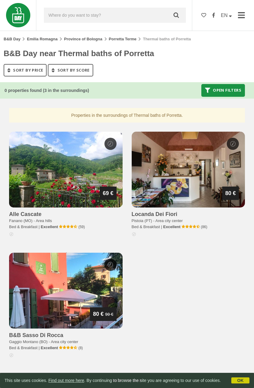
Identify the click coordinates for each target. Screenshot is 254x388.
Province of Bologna (83, 39)
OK (240, 380)
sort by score (70, 70)
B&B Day (12, 39)
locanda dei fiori (154, 214)
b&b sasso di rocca (36, 335)
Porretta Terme (123, 39)
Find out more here (66, 380)
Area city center (169, 220)
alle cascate (25, 214)
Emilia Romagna (42, 39)
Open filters (223, 90)
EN (226, 15)
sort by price (25, 70)
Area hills (44, 220)
